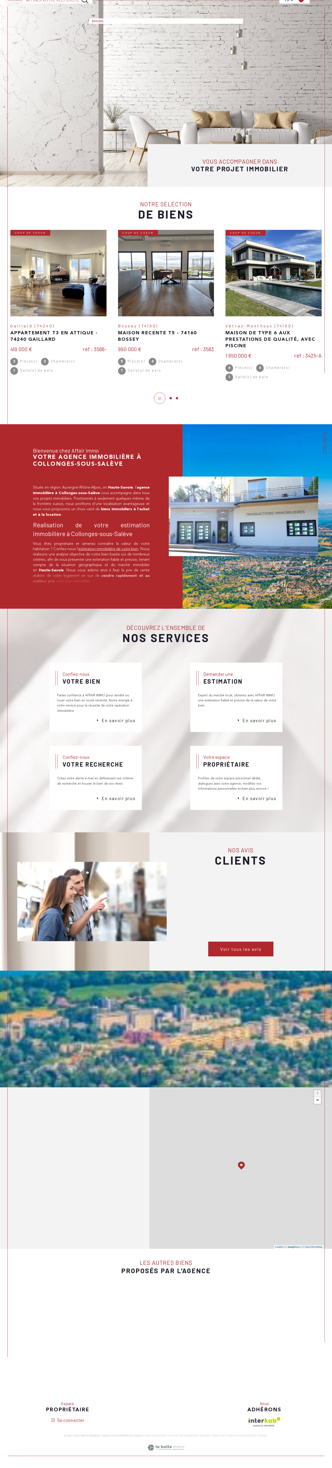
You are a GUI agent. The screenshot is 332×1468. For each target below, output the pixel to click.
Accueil (98, 6)
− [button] (317, 1116)
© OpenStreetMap (312, 1262)
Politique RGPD (245, 1457)
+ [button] (317, 1109)
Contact (230, 6)
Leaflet (279, 1262)
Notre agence (204, 6)
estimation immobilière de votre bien (108, 558)
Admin (215, 1457)
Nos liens (227, 1457)
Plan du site (176, 1457)
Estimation (145, 6)
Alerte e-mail (173, 6)
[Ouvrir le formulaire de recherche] (57, 6)
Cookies (262, 1457)
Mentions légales (197, 1457)
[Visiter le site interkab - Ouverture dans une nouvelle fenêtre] (264, 1443)
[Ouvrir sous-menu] (130, 6)
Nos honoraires (155, 1457)
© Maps (292, 1262)
